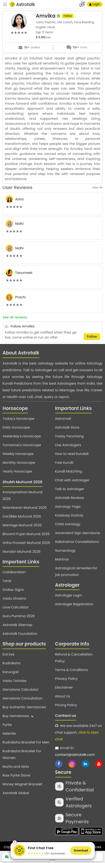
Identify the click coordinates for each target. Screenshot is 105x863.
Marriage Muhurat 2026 (22, 525)
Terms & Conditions (71, 669)
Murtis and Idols (16, 766)
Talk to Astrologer (69, 489)
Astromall (63, 418)
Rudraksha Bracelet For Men (26, 742)
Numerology (65, 550)
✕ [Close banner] (15, 842)
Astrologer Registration (74, 604)
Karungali (11, 672)
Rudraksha (11, 663)
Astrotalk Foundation (20, 633)
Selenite (9, 733)
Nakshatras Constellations (77, 541)
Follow (68, 16)
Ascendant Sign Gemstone (77, 533)
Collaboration (14, 572)
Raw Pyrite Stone (16, 775)
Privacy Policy (66, 678)
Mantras (62, 559)
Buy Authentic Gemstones (24, 707)
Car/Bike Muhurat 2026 (22, 516)
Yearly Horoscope (17, 471)
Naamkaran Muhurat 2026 (25, 507)
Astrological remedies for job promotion (76, 571)
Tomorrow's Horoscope (22, 445)
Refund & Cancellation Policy (74, 657)
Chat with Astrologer (72, 480)
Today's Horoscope (18, 418)
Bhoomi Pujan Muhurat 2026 (26, 534)
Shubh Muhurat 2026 (23, 481)
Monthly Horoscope (19, 462)
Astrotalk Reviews (69, 497)
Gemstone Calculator (21, 689)
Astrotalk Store (67, 427)
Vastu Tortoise (14, 680)
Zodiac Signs (13, 589)
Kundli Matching (68, 471)
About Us (62, 696)
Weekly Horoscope (18, 453)
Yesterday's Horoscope (22, 436)
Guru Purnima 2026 (19, 616)
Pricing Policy (66, 705)
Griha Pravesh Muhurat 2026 (26, 542)
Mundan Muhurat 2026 (21, 551)
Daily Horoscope (16, 427)
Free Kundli (64, 462)
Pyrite (7, 724)
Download (81, 850)
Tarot (7, 580)
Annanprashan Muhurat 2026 (23, 495)
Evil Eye (8, 654)
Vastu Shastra (14, 598)
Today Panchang (69, 436)
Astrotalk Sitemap (17, 624)
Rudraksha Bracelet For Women (22, 754)
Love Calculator (16, 607)
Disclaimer (64, 687)
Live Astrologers (68, 445)
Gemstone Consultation (23, 698)
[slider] (19, 32)
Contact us (65, 715)
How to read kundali (72, 453)
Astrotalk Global (16, 793)
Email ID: (79, 752)
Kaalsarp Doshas (69, 515)
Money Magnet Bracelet (22, 784)
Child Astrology (68, 524)
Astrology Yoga (68, 506)
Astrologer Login (68, 595)
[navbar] (5, 4)
